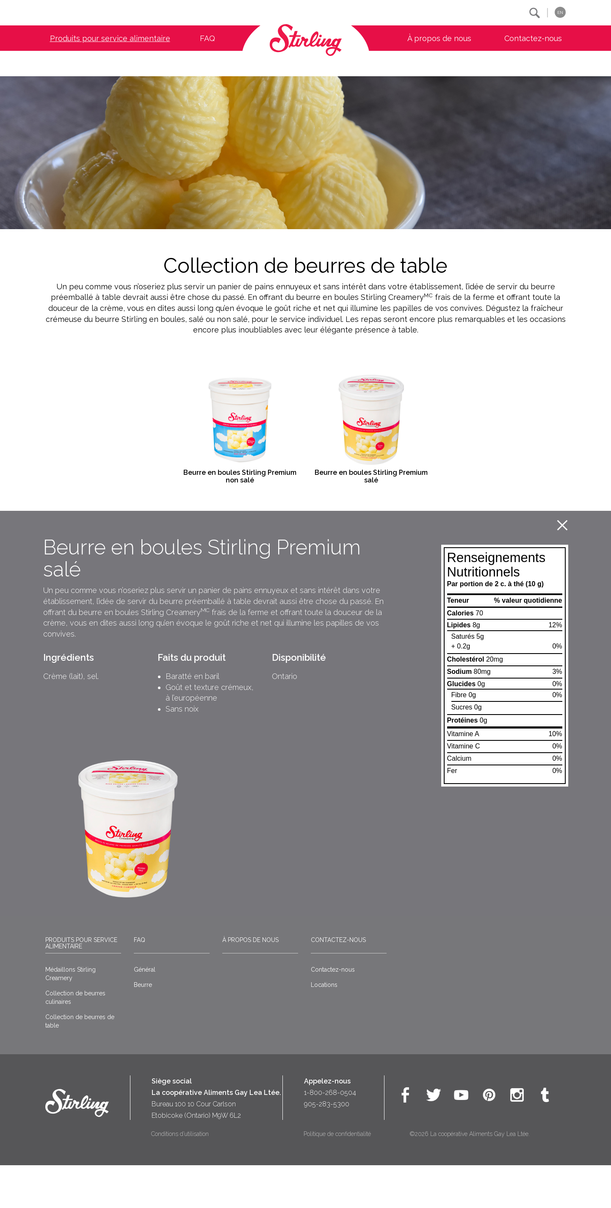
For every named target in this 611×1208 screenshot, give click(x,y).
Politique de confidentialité (337, 1176)
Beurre (143, 1027)
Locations (324, 1027)
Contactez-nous (533, 38)
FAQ (207, 38)
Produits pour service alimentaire (110, 38)
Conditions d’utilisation (180, 1176)
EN (560, 12)
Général (144, 1012)
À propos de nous (439, 38)
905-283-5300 (326, 1146)
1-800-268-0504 (330, 1135)
